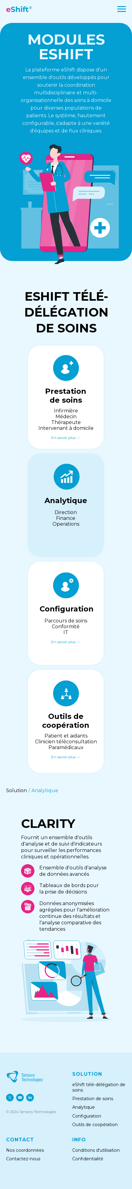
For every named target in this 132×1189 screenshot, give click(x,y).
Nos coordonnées (25, 1150)
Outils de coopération (95, 1124)
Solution (16, 790)
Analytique (44, 790)
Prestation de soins (92, 1098)
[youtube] (20, 1097)
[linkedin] (30, 1097)
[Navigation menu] (121, 9)
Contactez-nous (23, 1159)
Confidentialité (87, 1159)
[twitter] (10, 1097)
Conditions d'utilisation (96, 1150)
